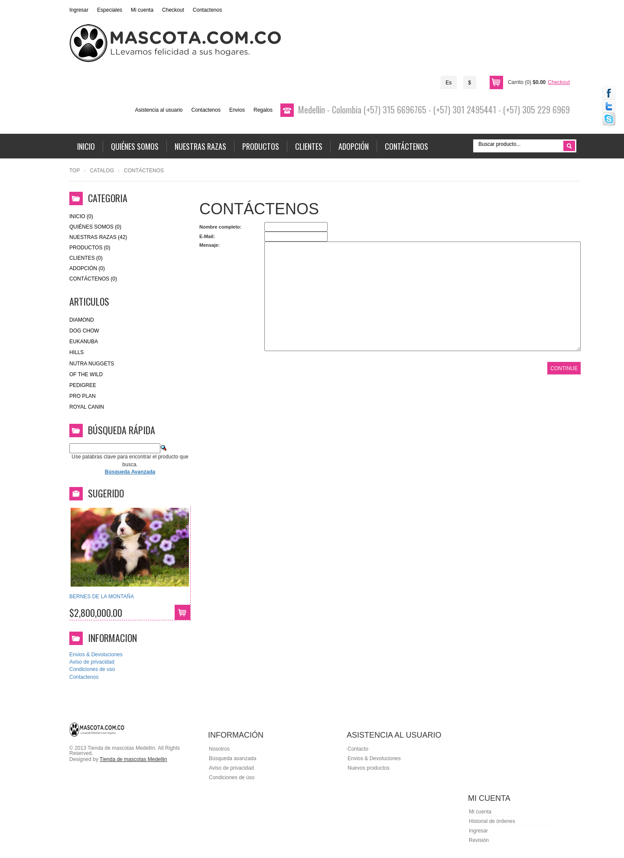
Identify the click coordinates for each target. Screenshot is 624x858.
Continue (564, 368)
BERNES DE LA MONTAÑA (101, 597)
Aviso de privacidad (91, 662)
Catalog (102, 171)
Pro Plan (82, 396)
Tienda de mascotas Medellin (133, 759)
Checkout (173, 10)
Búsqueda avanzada (232, 758)
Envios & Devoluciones (96, 655)
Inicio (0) (81, 216)
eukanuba (83, 342)
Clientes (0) (86, 258)
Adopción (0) (87, 268)
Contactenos (207, 10)
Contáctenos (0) (93, 279)
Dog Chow (84, 331)
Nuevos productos (369, 768)
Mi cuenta (142, 10)
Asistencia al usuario (158, 110)
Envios (237, 110)
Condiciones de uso (92, 669)
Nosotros (219, 749)
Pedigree (82, 385)
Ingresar (78, 10)
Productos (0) (89, 248)
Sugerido (106, 493)
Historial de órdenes (492, 821)
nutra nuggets (91, 364)
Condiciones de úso (231, 777)
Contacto (358, 749)
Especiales (109, 10)
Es (448, 83)
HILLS (76, 352)
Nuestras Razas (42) (98, 237)
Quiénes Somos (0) (95, 227)
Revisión (479, 840)
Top (74, 171)
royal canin (86, 407)
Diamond (81, 320)
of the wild (86, 374)
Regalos (263, 110)
